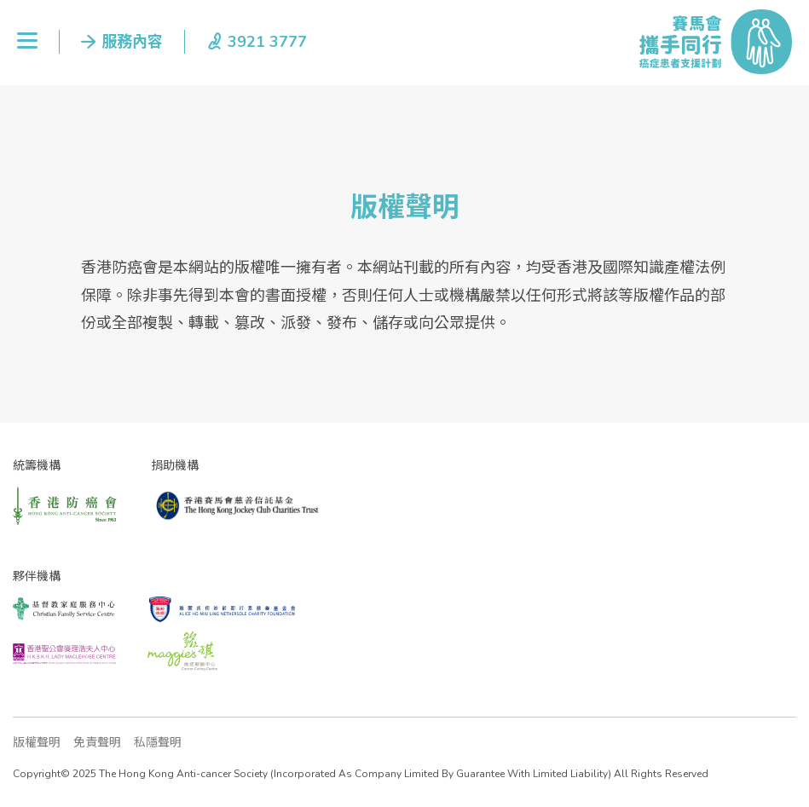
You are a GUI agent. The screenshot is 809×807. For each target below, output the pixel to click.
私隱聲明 (158, 743)
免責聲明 (97, 743)
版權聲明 (37, 743)
